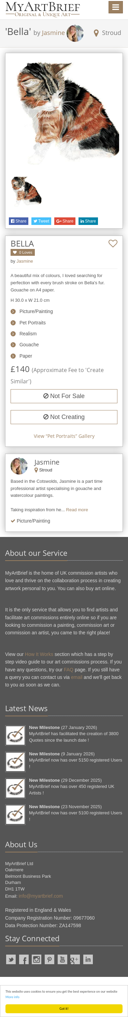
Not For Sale (64, 396)
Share (18, 221)
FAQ (68, 669)
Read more (77, 509)
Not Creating (64, 417)
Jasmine (53, 32)
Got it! (64, 1008)
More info (12, 997)
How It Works (39, 654)
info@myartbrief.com (41, 896)
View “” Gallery (64, 436)
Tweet (41, 221)
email (76, 677)
